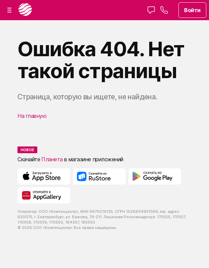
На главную (31, 115)
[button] (9, 10)
